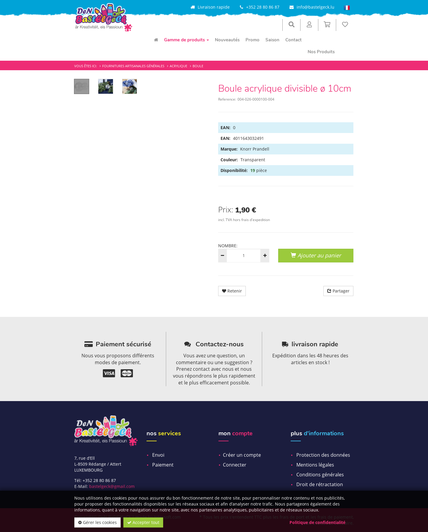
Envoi (158, 455)
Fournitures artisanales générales (133, 66)
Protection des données (323, 455)
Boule (198, 66)
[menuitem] (156, 40)
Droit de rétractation (319, 484)
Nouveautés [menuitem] (227, 40)
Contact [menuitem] (293, 40)
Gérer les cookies (97, 522)
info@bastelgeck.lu (315, 7)
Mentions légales (315, 464)
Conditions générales (320, 474)
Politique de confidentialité (317, 522)
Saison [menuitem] (272, 40)
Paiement (163, 464)
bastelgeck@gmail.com (112, 486)
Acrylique (178, 66)
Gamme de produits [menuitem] (186, 40)
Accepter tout (143, 522)
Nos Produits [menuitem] (321, 52)
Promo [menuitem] (252, 40)
